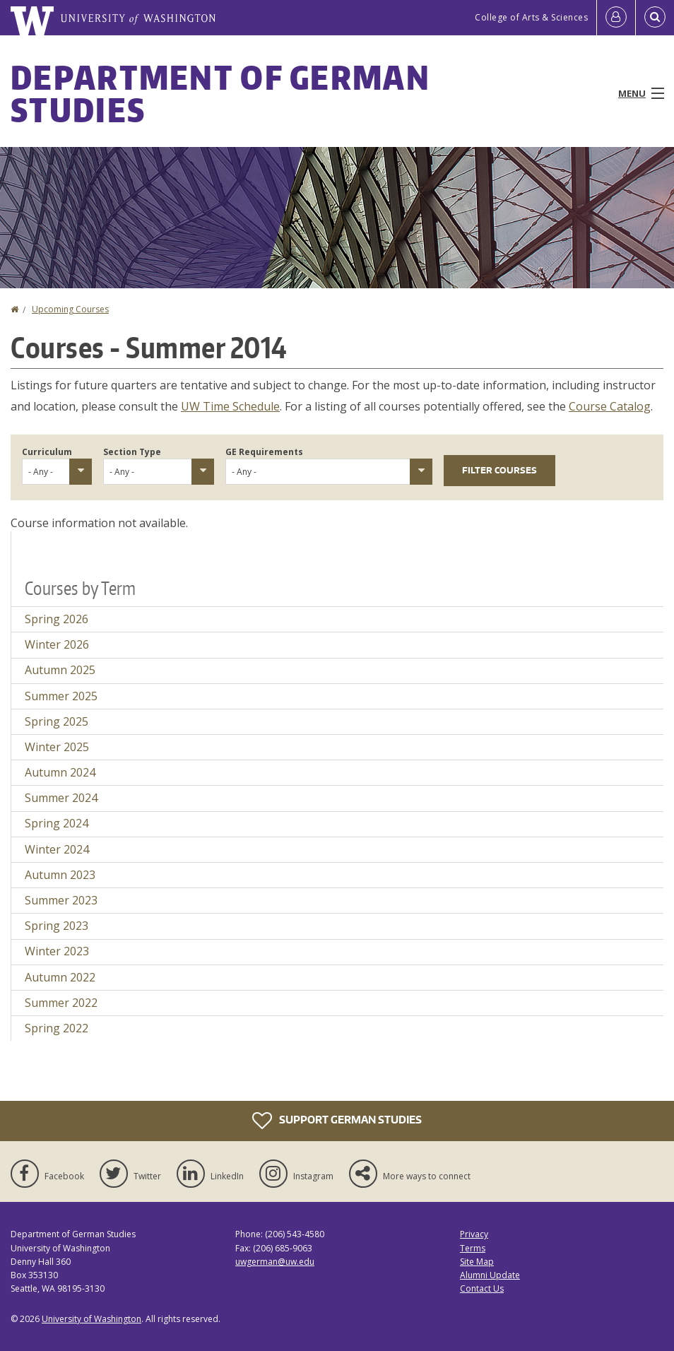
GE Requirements (264, 452)
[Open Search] (655, 17)
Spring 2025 (56, 721)
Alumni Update (490, 1275)
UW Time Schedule (230, 406)
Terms (472, 1248)
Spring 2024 (56, 823)
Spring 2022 (56, 1028)
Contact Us (482, 1288)
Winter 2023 (57, 951)
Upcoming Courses (70, 309)
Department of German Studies (220, 93)
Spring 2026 (56, 619)
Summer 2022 (61, 1002)
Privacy (474, 1234)
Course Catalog (610, 406)
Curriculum (47, 452)
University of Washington (91, 1319)
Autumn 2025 (60, 670)
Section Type (132, 452)
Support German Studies (337, 1121)
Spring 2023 (56, 925)
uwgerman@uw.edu (274, 1262)
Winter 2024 (57, 849)
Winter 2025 (57, 747)
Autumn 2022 (60, 977)
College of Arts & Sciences (531, 17)
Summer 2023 (61, 900)
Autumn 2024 (60, 772)
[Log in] (616, 17)
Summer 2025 (61, 696)
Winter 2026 (57, 644)
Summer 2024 (61, 798)
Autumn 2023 (60, 875)
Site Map (477, 1262)
